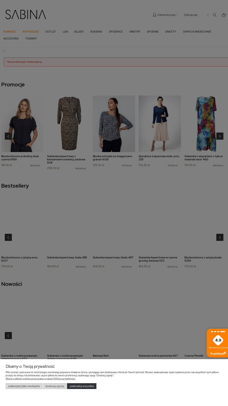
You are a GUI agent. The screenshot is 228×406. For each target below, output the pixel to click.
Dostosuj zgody (54, 386)
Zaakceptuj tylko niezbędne (24, 386)
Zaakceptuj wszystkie (82, 386)
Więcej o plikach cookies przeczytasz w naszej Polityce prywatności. (41, 378)
